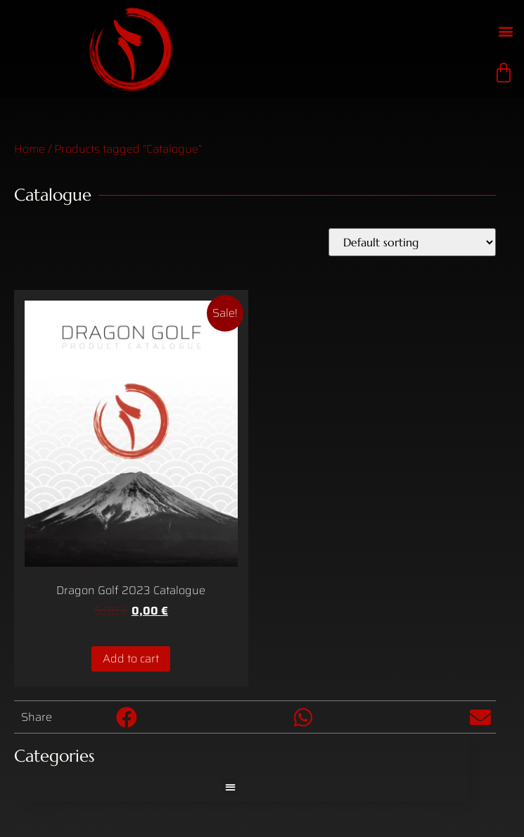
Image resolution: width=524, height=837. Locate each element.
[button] (505, 31)
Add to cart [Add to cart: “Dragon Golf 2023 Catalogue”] (131, 658)
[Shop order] (412, 242)
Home (29, 149)
